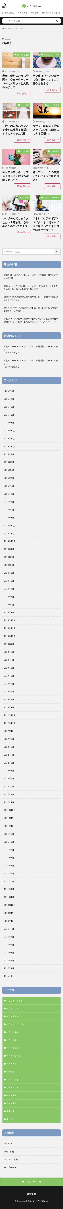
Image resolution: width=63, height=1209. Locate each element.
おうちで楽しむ (13, 1040)
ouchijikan (10, 352)
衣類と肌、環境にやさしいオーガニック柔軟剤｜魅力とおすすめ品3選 (31, 276)
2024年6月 (9, 573)
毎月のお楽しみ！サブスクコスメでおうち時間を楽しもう (15, 176)
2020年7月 (9, 944)
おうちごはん (8, 13)
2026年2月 (9, 415)
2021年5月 (9, 865)
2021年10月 (9, 826)
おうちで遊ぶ (12, 1048)
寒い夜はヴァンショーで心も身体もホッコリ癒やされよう (46, 79)
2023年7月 (9, 660)
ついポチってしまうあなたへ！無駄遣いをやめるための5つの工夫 (15, 222)
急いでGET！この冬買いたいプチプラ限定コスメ (46, 176)
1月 (29, 28)
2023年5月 (9, 675)
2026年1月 (9, 422)
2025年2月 (9, 509)
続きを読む (22, 93)
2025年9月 (9, 454)
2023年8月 (9, 652)
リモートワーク (13, 1087)
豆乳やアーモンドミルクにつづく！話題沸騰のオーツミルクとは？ (31, 348)
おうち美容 (22, 13)
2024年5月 (9, 581)
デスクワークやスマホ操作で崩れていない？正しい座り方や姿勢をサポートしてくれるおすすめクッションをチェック (31, 320)
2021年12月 (9, 810)
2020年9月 (9, 928)
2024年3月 (9, 596)
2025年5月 (9, 486)
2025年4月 (9, 494)
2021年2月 (9, 889)
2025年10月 (9, 446)
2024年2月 (9, 604)
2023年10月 (9, 636)
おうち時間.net (40, 1201)
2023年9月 (9, 644)
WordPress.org (11, 1167)
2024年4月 (9, 588)
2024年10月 (9, 541)
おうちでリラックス (51, 13)
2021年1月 (9, 897)
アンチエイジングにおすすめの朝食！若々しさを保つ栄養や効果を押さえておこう (31, 309)
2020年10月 (9, 921)
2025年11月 (9, 438)
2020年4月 (9, 968)
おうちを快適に (23, 55)
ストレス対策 (12, 1079)
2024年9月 (9, 549)
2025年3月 (9, 501)
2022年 (19, 28)
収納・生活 (11, 1103)
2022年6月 (9, 763)
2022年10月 (9, 731)
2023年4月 (9, 683)
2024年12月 (9, 525)
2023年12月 (9, 620)
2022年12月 (9, 715)
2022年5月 (9, 770)
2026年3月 (9, 407)
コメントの (11, 1159)
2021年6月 (9, 857)
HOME (8, 28)
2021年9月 (9, 834)
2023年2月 (9, 699)
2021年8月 (9, 842)
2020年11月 (9, 913)
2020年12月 (9, 905)
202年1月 (8, 976)
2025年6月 (9, 478)
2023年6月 (9, 668)
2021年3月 (9, 881)
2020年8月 (9, 936)
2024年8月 (9, 557)
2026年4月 (9, 399)
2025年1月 (9, 517)
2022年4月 (9, 778)
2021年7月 (9, 849)
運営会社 (31, 1193)
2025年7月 (9, 470)
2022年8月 (9, 747)
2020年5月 (9, 960)
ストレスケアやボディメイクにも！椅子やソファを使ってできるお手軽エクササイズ (46, 224)
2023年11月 (9, 628)
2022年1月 (9, 802)
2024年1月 (9, 612)
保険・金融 (11, 1095)
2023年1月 (9, 707)
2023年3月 (9, 691)
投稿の (9, 1151)
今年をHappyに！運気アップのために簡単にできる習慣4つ (46, 129)
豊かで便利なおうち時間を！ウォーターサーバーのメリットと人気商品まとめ (15, 81)
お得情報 (35, 13)
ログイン (8, 1143)
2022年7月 (9, 755)
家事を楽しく (12, 1111)
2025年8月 (9, 462)
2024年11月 (9, 533)
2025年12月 (9, 430)
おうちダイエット (14, 1016)
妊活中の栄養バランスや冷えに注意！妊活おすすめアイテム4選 (15, 129)
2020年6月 (9, 952)
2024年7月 (9, 565)
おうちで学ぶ (12, 1032)
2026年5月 (9, 391)
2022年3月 (9, 786)
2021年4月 (9, 873)
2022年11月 (9, 723)
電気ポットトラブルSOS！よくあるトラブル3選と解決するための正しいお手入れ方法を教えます (30, 287)
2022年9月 (9, 739)
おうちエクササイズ (51, 197)
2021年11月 (9, 818)
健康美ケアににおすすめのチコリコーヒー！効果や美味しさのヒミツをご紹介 (31, 298)
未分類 (9, 1119)
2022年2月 (9, 794)
